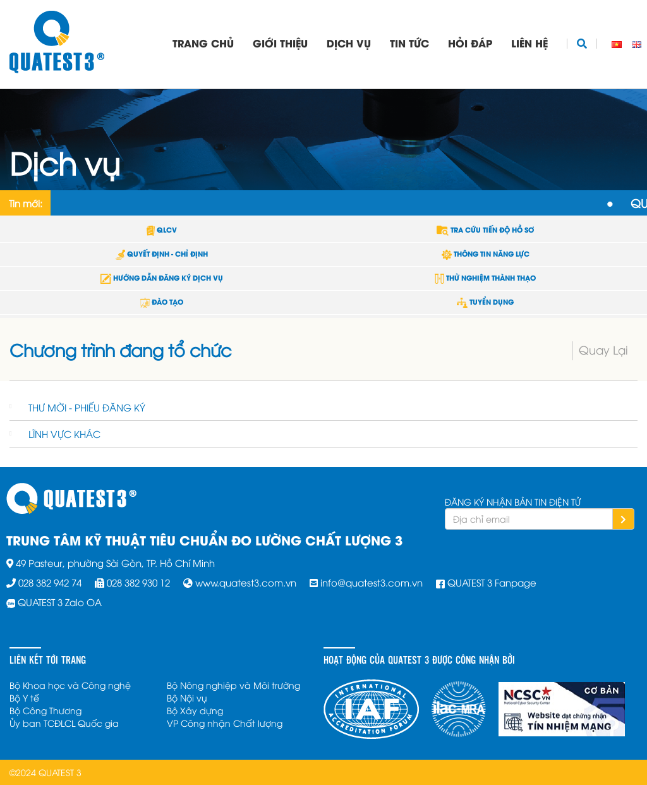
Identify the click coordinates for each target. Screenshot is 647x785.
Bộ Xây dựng (195, 710)
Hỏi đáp (470, 42)
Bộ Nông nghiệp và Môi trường (233, 685)
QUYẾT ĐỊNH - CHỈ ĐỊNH (162, 253)
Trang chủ (203, 42)
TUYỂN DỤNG (485, 301)
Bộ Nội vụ (187, 697)
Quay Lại (603, 349)
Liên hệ (529, 42)
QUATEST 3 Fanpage (491, 582)
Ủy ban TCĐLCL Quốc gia (64, 723)
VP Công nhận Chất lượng (224, 723)
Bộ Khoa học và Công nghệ (70, 685)
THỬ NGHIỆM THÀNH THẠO (485, 277)
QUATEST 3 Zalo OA (60, 601)
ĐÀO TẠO (162, 301)
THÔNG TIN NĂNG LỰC (485, 253)
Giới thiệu (280, 42)
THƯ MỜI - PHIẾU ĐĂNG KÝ (86, 407)
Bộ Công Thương (45, 710)
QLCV (162, 229)
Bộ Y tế (24, 697)
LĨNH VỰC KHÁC (64, 433)
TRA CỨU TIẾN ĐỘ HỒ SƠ (485, 229)
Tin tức (409, 42)
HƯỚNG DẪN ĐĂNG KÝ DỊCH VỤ (161, 277)
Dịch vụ (349, 42)
